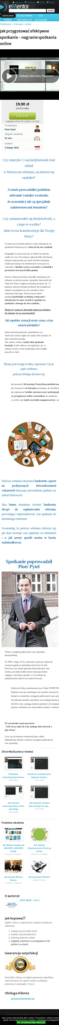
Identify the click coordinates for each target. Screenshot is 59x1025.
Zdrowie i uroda (22, 24)
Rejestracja (31, 2)
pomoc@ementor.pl (22, 998)
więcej (36, 900)
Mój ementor (24, 20)
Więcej (31, 984)
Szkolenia (8, 15)
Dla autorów (24, 15)
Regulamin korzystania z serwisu (23, 1014)
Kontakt (42, 2)
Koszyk (51, 2)
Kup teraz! (22, 116)
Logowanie (19, 2)
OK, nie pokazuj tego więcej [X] (31, 1022)
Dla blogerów (41, 16)
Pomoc (8, 20)
